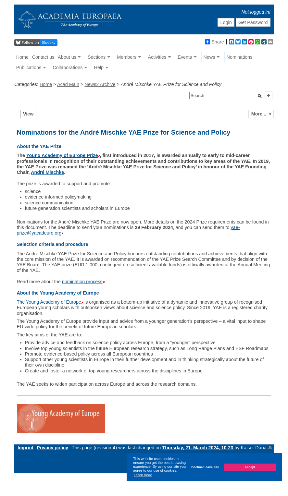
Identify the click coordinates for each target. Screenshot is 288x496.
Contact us (43, 57)
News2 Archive (99, 84)
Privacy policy (52, 447)
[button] (259, 96)
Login (226, 22)
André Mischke (47, 172)
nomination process (82, 281)
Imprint (25, 447)
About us (67, 57)
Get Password (253, 22)
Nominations (240, 57)
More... (258, 113)
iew (28, 113)
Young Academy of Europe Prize (62, 155)
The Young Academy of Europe (49, 302)
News (209, 57)
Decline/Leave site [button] (205, 467)
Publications (29, 67)
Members (126, 57)
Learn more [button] (143, 475)
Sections (97, 57)
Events (185, 57)
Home (22, 57)
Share (214, 41)
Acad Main (68, 84)
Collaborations (67, 67)
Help (99, 67)
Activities (157, 57)
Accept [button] (249, 467)
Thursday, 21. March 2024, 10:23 (198, 447)
